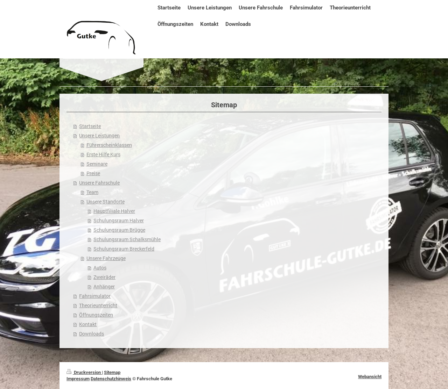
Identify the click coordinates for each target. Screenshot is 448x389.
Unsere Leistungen (99, 135)
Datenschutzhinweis (111, 378)
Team (92, 192)
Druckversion (84, 372)
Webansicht (370, 376)
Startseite (90, 126)
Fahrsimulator (95, 296)
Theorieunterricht (98, 305)
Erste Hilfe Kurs (103, 154)
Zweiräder (104, 277)
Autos (99, 268)
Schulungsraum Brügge (119, 230)
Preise (93, 173)
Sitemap (112, 372)
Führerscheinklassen (109, 145)
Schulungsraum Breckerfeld (123, 249)
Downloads (91, 334)
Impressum (78, 378)
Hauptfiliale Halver (114, 211)
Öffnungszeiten (96, 315)
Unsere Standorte (105, 202)
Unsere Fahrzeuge (106, 258)
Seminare (96, 164)
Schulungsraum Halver (118, 220)
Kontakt (88, 324)
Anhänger (104, 286)
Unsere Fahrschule (99, 183)
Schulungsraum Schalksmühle (127, 239)
